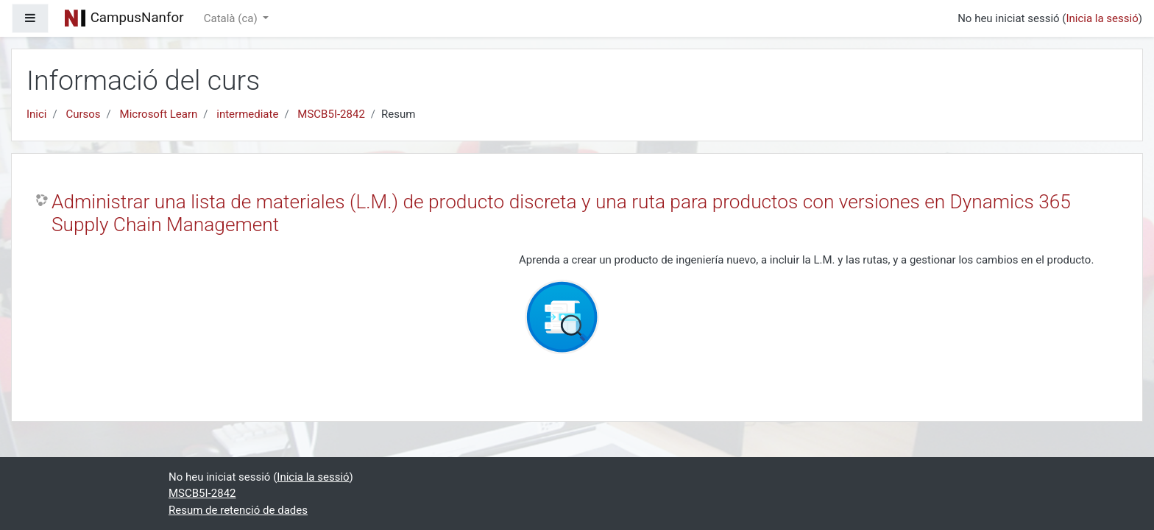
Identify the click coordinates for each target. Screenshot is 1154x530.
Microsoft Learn (159, 114)
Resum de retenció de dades (238, 510)
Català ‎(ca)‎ (232, 18)
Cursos (83, 114)
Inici (36, 114)
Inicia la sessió (1102, 18)
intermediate (247, 114)
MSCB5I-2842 (331, 114)
